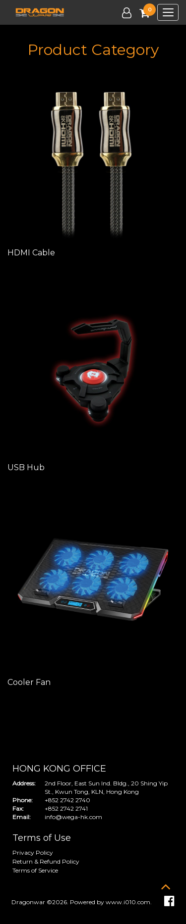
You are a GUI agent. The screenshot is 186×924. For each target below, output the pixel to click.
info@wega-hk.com (73, 817)
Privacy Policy (32, 852)
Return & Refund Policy (45, 861)
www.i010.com (128, 902)
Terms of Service (35, 870)
